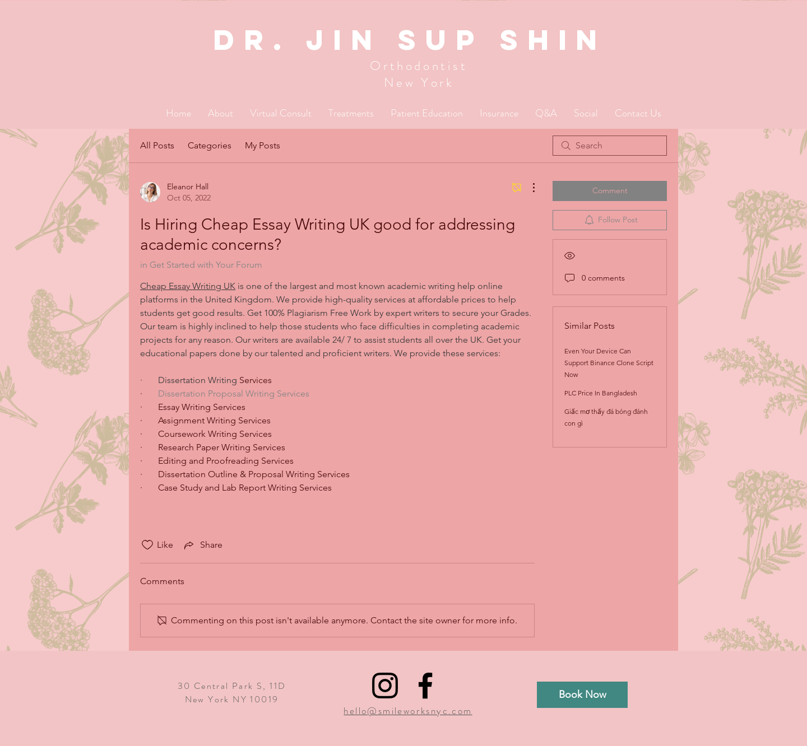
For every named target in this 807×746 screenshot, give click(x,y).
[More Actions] (528, 187)
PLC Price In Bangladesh (600, 393)
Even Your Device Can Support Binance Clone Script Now (608, 363)
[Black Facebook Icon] (425, 685)
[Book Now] (582, 695)
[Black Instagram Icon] (385, 685)
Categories (209, 145)
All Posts (157, 145)
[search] (610, 146)
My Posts (262, 145)
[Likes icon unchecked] (147, 545)
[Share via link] (202, 545)
